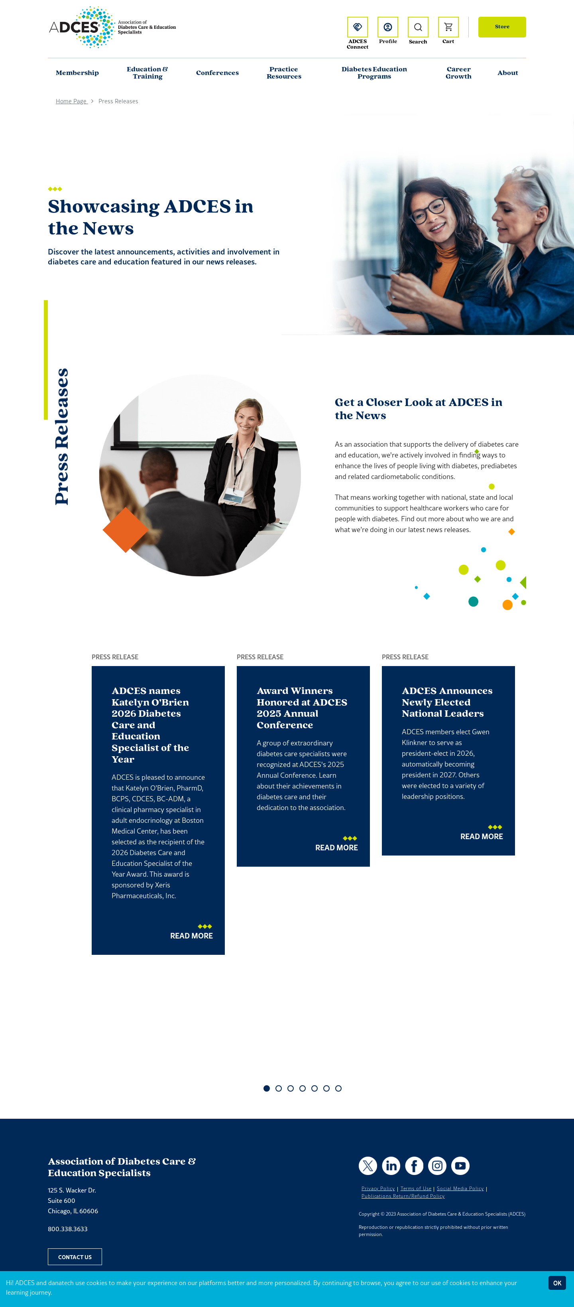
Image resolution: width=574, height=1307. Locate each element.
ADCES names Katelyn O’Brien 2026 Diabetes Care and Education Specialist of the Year (150, 725)
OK (557, 1283)
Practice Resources (284, 73)
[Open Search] (418, 27)
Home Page (72, 101)
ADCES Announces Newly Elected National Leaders (447, 703)
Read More (191, 935)
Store (502, 27)
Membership (77, 73)
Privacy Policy (378, 1188)
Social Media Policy (460, 1188)
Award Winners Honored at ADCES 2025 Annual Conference (302, 708)
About (507, 73)
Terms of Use (416, 1188)
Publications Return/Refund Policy (403, 1196)
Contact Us (75, 1257)
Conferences (217, 73)
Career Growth (459, 73)
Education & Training (147, 73)
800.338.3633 (68, 1228)
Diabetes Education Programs (374, 73)
